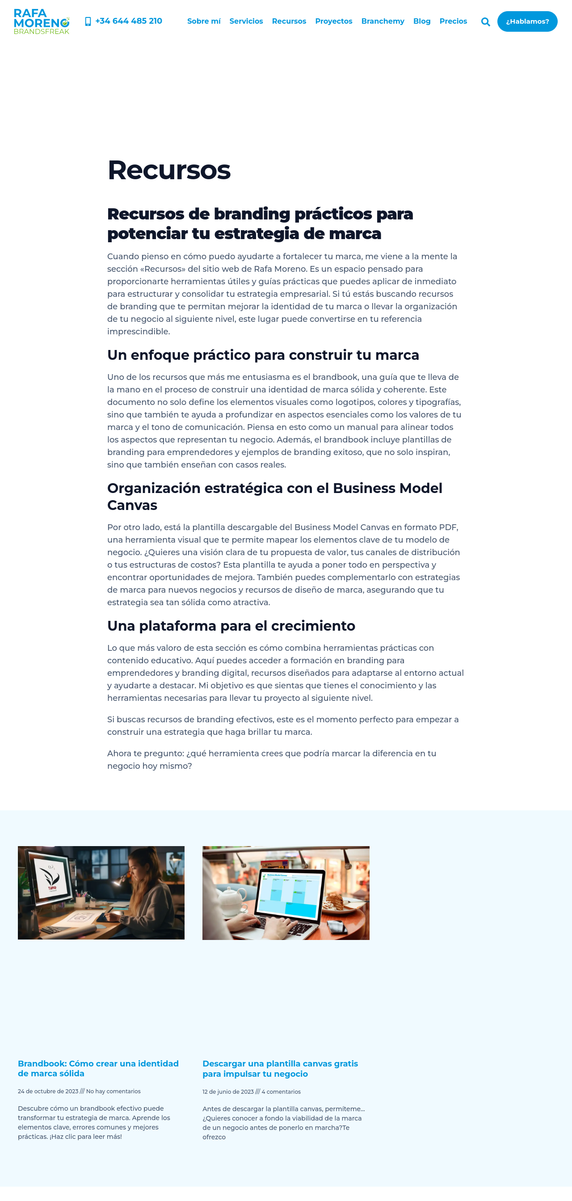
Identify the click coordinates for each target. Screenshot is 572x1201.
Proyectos (334, 21)
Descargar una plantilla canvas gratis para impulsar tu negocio (280, 1069)
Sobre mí (204, 21)
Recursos (289, 21)
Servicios (246, 21)
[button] (485, 21)
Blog (422, 21)
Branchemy (383, 21)
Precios (453, 21)
